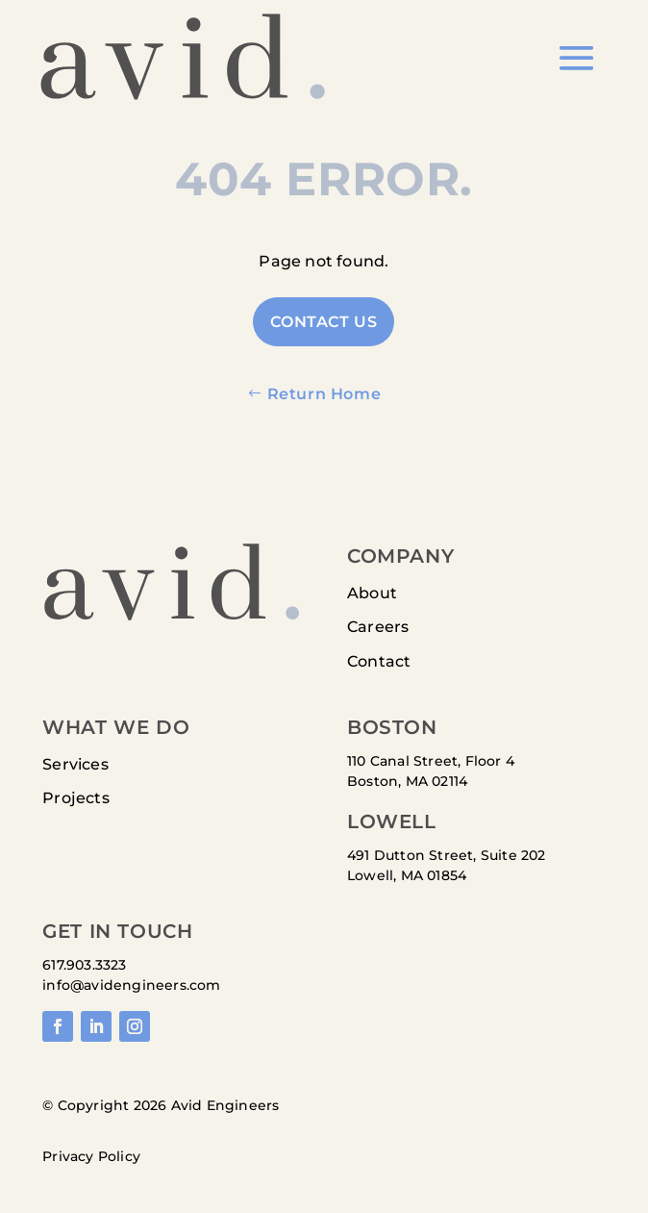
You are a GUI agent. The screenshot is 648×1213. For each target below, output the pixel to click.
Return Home (324, 394)
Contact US (323, 322)
